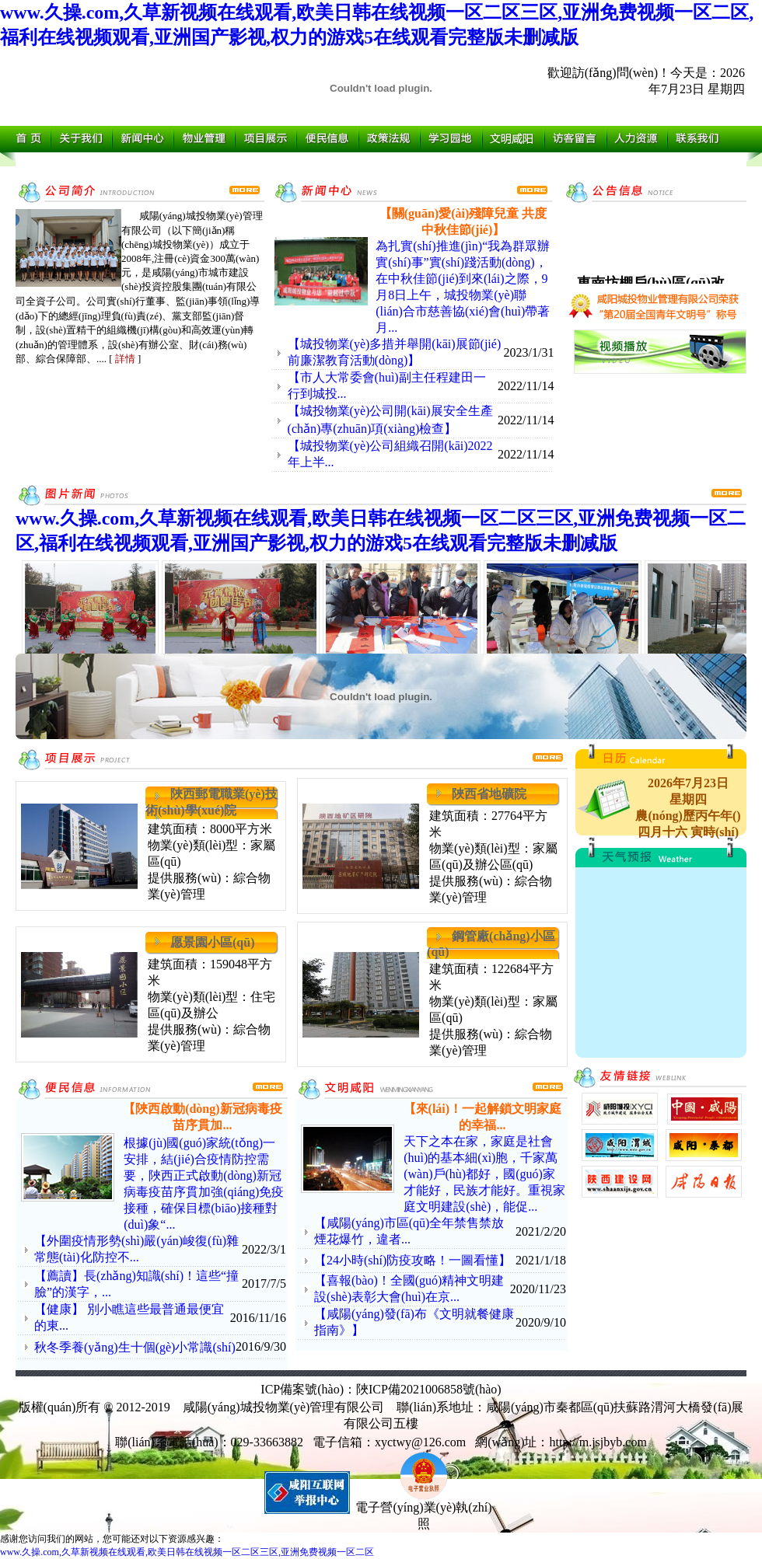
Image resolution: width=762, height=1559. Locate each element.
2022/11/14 (526, 385)
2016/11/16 (258, 1317)
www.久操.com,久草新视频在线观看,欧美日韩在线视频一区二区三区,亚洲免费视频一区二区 (187, 1552)
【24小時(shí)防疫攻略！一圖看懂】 (412, 1260)
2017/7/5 (264, 1283)
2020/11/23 (538, 1289)
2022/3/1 (264, 1249)
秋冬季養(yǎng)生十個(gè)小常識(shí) (135, 1347)
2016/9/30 (261, 1346)
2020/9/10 (541, 1322)
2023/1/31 (529, 352)
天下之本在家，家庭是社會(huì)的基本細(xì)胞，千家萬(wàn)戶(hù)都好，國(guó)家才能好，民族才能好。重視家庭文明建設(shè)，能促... (484, 1174)
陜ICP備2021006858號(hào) (429, 1389)
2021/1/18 (541, 1260)
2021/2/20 (541, 1231)
